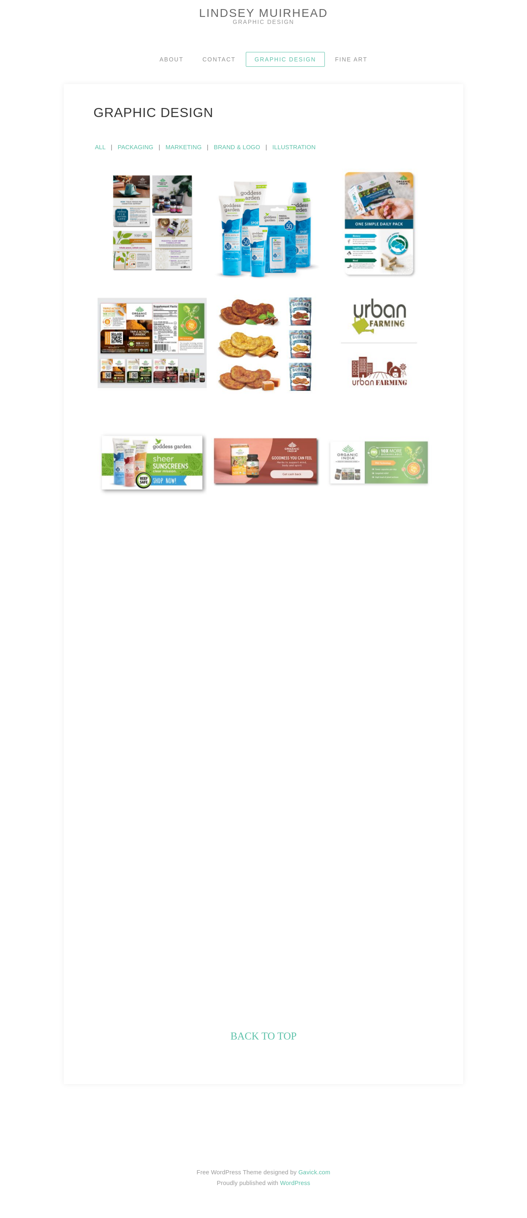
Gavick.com (314, 1172)
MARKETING (184, 147)
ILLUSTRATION (293, 147)
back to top (264, 1036)
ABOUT (172, 59)
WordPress (295, 1183)
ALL (99, 147)
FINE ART (351, 59)
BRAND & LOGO (237, 147)
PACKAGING (136, 147)
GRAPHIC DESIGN (285, 59)
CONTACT (219, 59)
